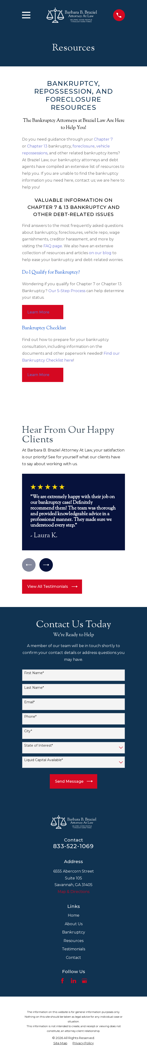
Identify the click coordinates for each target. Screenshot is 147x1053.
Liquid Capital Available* (43, 760)
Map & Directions (73, 891)
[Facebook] (62, 981)
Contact (73, 957)
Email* (29, 702)
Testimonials (73, 949)
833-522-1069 (73, 846)
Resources (73, 940)
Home (73, 915)
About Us (74, 924)
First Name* (34, 673)
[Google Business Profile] (84, 981)
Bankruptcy (73, 932)
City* (28, 731)
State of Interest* (38, 746)
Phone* (30, 717)
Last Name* (34, 688)
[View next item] (46, 565)
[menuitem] (60, 1043)
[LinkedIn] (73, 981)
